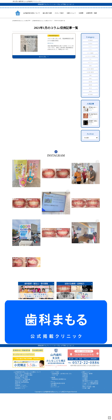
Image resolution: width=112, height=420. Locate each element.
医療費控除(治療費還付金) (59, 405)
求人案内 (54, 411)
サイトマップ (55, 413)
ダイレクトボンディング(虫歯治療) (90, 63)
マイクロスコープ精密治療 (22, 406)
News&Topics (90, 45)
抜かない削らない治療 (21, 403)
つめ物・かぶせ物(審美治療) (90, 410)
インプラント (90, 49)
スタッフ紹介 (55, 398)
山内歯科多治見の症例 (58, 410)
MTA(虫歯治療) (90, 40)
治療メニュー (86, 398)
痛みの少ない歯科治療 (21, 407)
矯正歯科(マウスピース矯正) (90, 407)
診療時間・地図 (91, 13)
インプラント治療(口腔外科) (90, 409)
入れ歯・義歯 (86, 414)
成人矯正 (90, 95)
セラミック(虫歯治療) (90, 58)
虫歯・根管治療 (90, 117)
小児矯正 (90, 90)
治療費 (53, 404)
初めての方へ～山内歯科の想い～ (24, 400)
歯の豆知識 (90, 99)
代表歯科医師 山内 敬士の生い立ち (62, 400)
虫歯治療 (85, 401)
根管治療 (85, 403)
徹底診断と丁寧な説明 (21, 404)
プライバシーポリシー (21, 413)
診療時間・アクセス (20, 412)
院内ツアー (18, 410)
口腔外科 (90, 77)
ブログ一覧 (55, 401)
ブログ (90, 68)
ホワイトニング (90, 73)
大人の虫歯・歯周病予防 (90, 81)
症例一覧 (90, 108)
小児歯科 (85, 404)
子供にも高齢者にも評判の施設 (24, 401)
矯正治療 (90, 113)
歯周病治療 (90, 104)
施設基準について (20, 414)
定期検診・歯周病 (87, 400)
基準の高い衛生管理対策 (22, 409)
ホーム (53, 408)
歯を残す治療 (47, 13)
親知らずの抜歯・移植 (89, 413)
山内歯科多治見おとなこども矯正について (28, 398)
